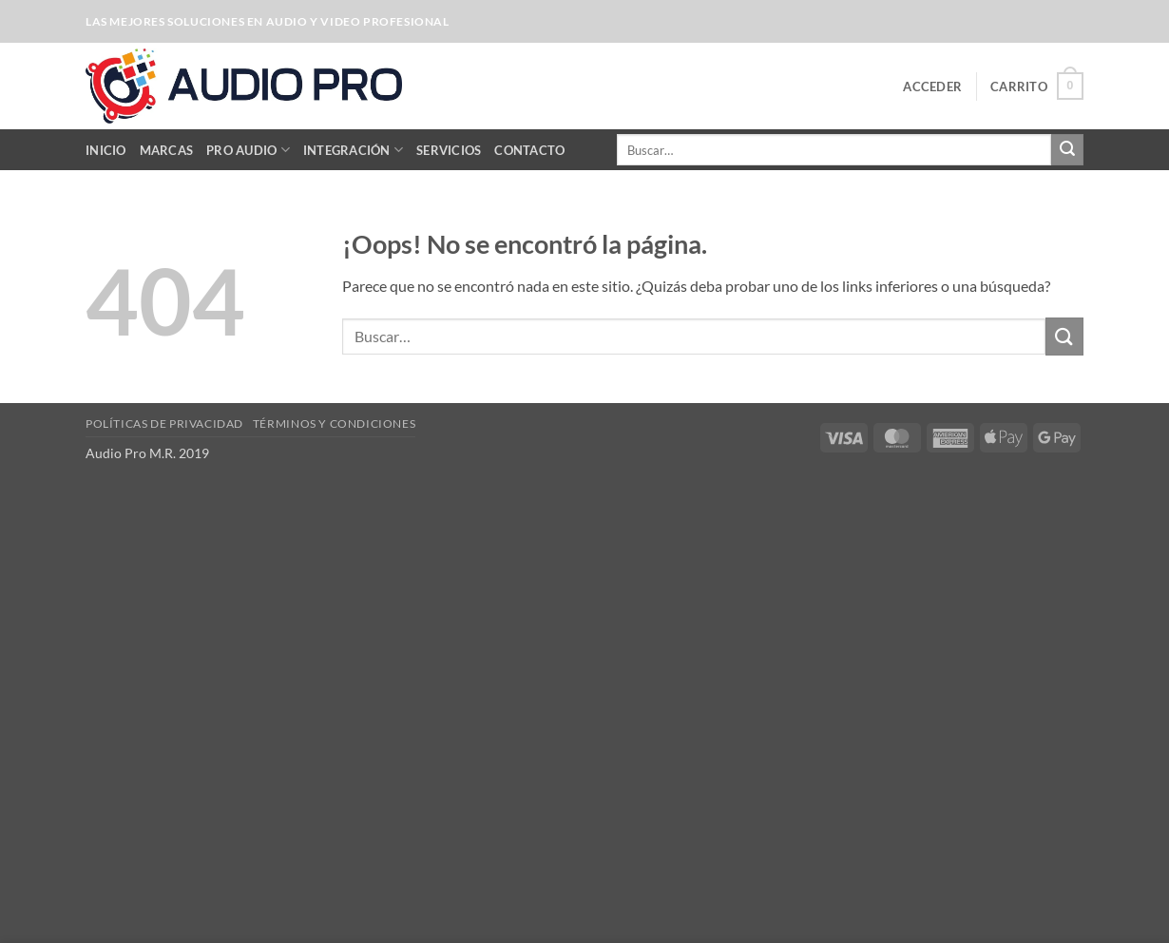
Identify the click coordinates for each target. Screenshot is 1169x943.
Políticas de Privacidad (164, 423)
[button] (932, 86)
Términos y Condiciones (334, 423)
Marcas (167, 150)
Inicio (106, 150)
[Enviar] (1067, 150)
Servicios (448, 150)
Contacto (529, 150)
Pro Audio (248, 150)
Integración (353, 150)
